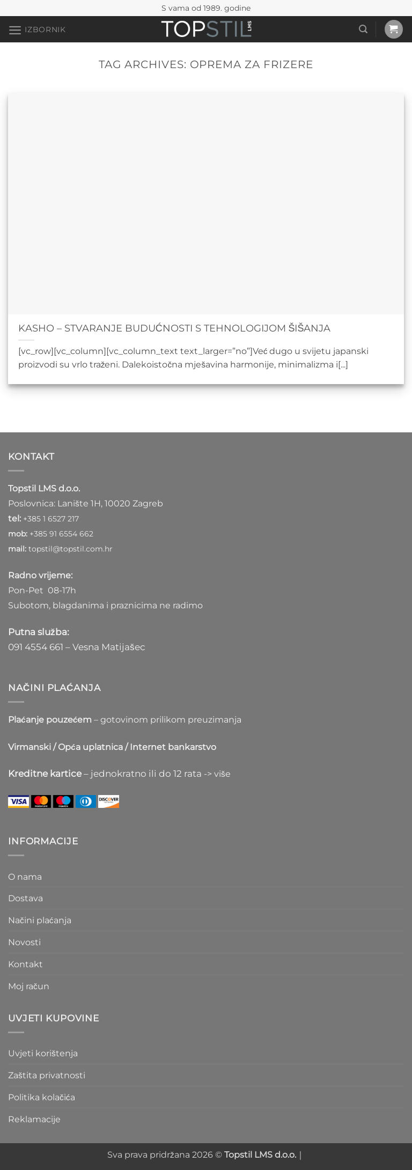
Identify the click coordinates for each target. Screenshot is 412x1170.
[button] (37, 30)
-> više (217, 774)
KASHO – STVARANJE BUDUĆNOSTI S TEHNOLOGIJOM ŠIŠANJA (174, 328)
